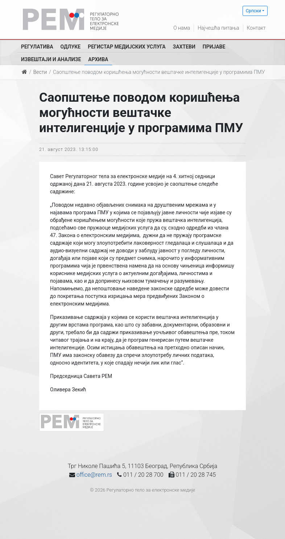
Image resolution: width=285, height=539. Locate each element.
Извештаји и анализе (51, 59)
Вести (40, 72)
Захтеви (184, 47)
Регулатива (37, 47)
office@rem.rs (94, 474)
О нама (181, 28)
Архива (98, 59)
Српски (253, 10)
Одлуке (71, 47)
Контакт (256, 28)
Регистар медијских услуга (126, 47)
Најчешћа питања (218, 28)
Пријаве (214, 47)
